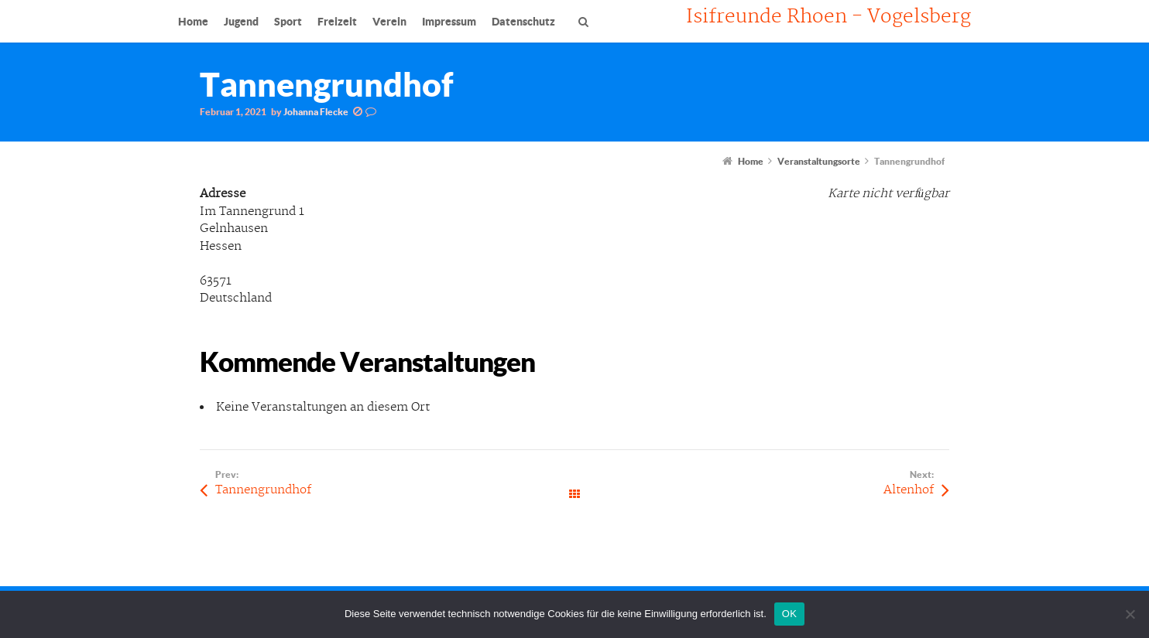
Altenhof (908, 490)
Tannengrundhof (263, 490)
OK (789, 613)
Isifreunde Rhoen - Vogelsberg (828, 17)
